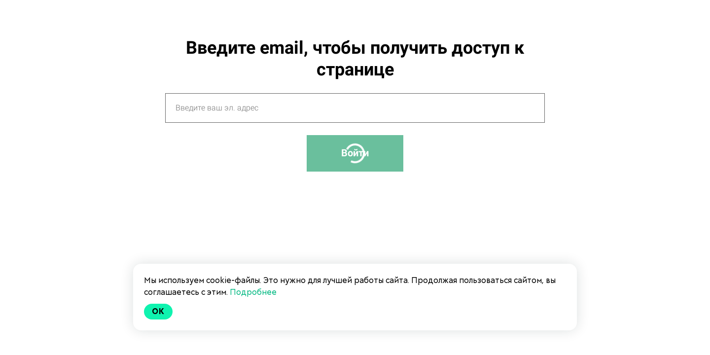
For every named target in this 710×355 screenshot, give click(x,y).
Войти (355, 153)
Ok (158, 311)
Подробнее (253, 292)
